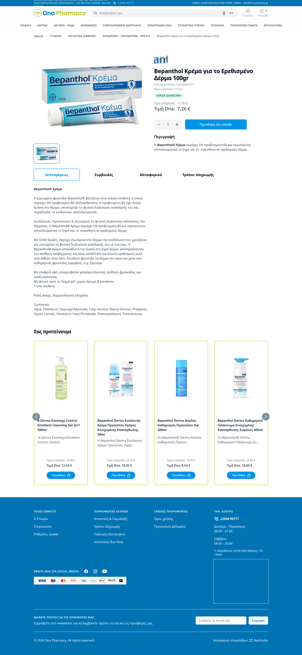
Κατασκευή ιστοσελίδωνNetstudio (240, 640)
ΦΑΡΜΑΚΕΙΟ (89, 25)
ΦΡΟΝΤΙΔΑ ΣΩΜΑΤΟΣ (82, 36)
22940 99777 (229, 519)
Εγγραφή (258, 620)
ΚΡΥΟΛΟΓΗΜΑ (273, 25)
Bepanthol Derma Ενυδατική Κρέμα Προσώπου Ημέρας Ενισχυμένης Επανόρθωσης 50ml (118, 427)
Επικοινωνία (43, 526)
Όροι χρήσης (163, 519)
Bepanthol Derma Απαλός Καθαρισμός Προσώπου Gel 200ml (178, 425)
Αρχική (38, 36)
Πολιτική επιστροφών (109, 534)
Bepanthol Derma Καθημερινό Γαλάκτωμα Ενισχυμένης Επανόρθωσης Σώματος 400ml (240, 425)
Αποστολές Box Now (108, 542)
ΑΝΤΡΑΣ (42, 25)
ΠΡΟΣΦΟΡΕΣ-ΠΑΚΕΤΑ (244, 25)
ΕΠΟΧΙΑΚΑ (217, 25)
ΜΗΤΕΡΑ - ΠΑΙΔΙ (64, 25)
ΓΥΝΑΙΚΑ (25, 25)
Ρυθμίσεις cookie (46, 534)
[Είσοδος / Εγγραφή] (248, 13)
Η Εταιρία (41, 519)
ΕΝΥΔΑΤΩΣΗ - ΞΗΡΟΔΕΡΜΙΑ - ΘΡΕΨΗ (126, 36)
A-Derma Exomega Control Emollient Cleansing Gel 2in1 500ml (58, 425)
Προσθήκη (61, 475)
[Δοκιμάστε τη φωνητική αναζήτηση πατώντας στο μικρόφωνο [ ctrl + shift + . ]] (224, 13)
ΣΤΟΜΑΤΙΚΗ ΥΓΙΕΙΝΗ (191, 25)
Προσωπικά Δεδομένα (170, 526)
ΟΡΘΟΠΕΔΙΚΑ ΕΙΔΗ (159, 25)
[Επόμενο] (266, 417)
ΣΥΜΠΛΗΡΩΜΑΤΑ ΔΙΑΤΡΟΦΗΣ (122, 25)
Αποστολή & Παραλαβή (111, 519)
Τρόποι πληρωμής (107, 526)
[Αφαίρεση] (159, 124)
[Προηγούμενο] (36, 417)
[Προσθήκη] (177, 124)
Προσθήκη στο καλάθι (216, 124)
